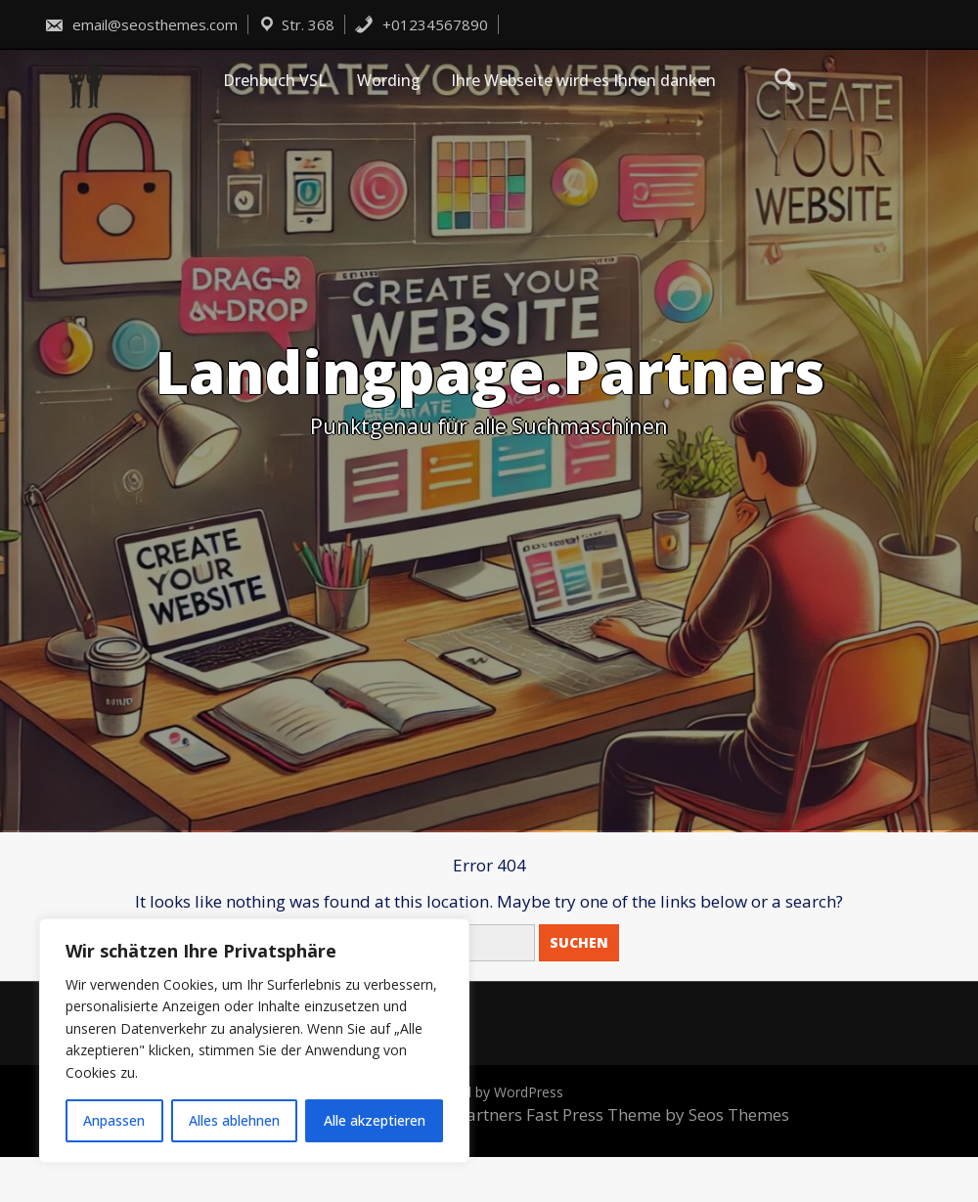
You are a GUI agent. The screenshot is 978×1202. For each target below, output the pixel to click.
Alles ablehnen (234, 1120)
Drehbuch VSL (275, 80)
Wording (389, 80)
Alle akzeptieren (374, 1120)
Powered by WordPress (489, 1092)
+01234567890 (421, 24)
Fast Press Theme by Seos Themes (657, 1114)
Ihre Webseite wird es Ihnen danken (583, 80)
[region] (254, 1040)
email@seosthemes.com (141, 24)
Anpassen (114, 1120)
